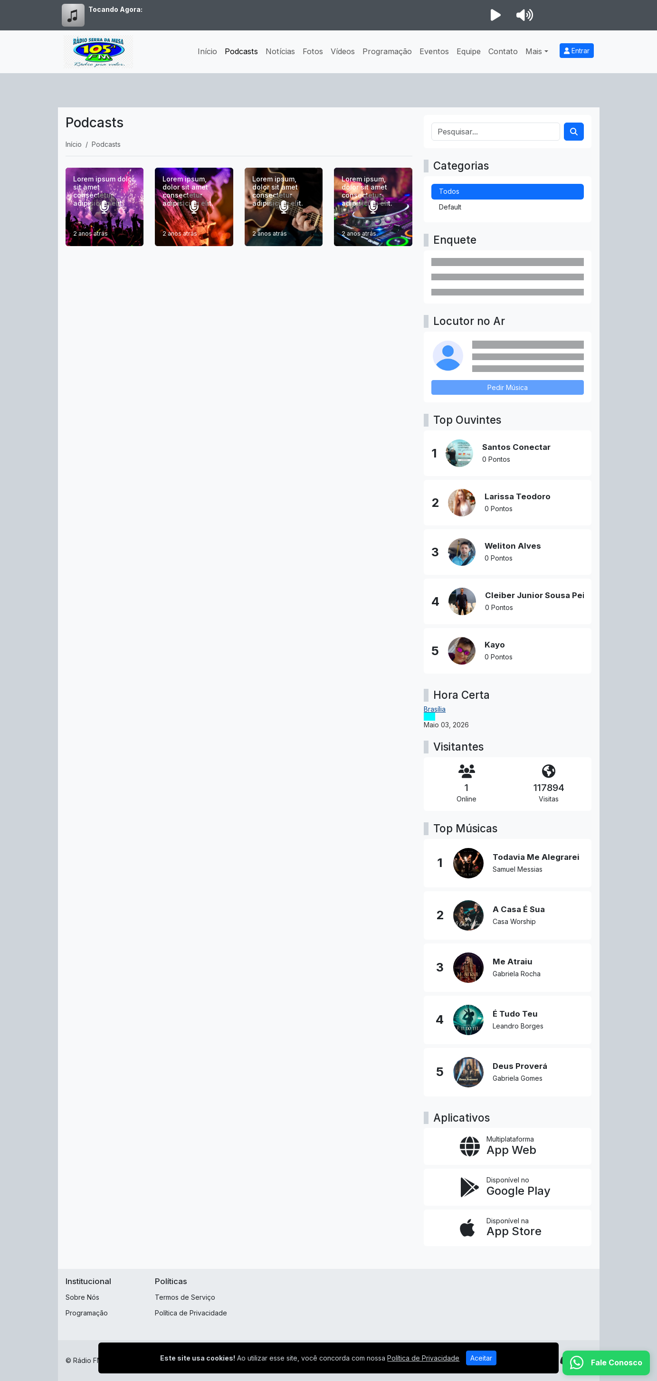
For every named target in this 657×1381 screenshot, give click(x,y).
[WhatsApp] (606, 1363)
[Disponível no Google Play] (507, 1187)
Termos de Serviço (185, 1297)
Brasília (435, 709)
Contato (503, 51)
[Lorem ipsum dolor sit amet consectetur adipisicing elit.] (105, 207)
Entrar (577, 51)
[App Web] (507, 1146)
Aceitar (481, 1358)
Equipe (469, 51)
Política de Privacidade (191, 1313)
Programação (387, 51)
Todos (449, 191)
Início (207, 51)
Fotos (313, 51)
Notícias (280, 51)
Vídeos (343, 51)
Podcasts (241, 51)
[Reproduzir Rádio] (496, 15)
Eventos (434, 51)
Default (450, 207)
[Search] (574, 132)
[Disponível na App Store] (507, 1228)
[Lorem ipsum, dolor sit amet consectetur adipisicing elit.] (194, 207)
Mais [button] (533, 51)
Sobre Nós (82, 1297)
